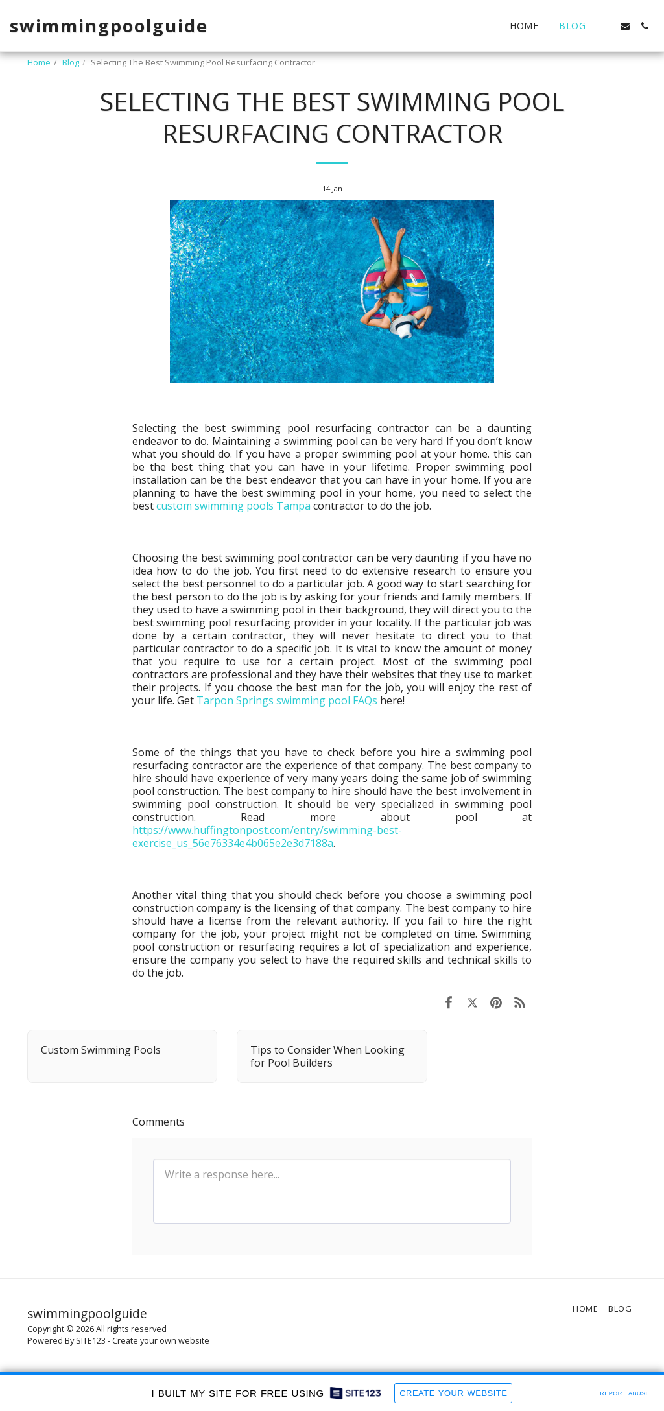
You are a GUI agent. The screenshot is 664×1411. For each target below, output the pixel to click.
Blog (70, 62)
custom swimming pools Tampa (233, 506)
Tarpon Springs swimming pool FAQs (286, 700)
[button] (606, 25)
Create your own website (160, 1340)
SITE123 (91, 1340)
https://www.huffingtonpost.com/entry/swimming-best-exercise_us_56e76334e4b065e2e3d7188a (267, 836)
